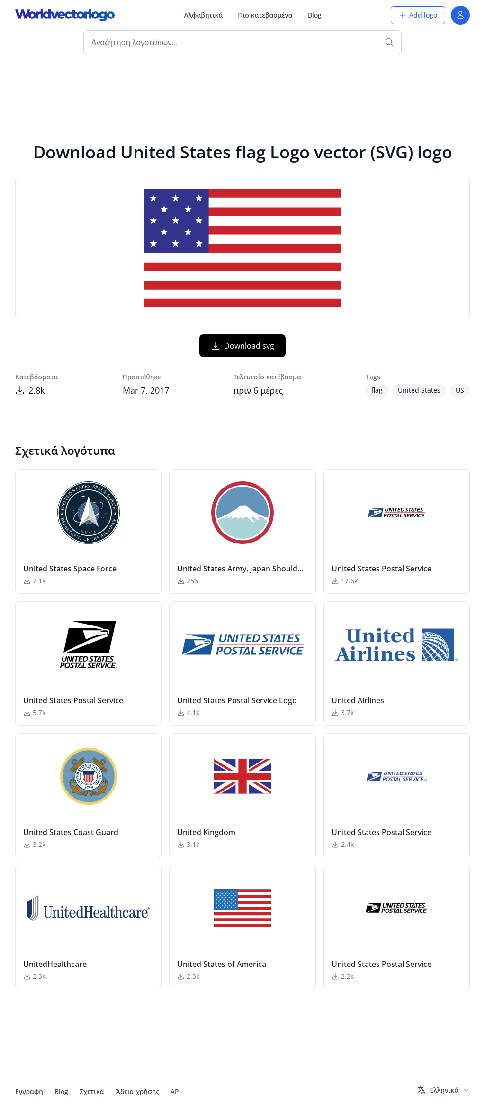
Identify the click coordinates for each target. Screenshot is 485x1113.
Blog (315, 14)
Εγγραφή (29, 1091)
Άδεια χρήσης (138, 1091)
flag (377, 390)
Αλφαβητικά (203, 14)
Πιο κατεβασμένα (265, 14)
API (176, 1091)
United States (419, 390)
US (460, 390)
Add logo (418, 14)
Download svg (242, 345)
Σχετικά (92, 1091)
